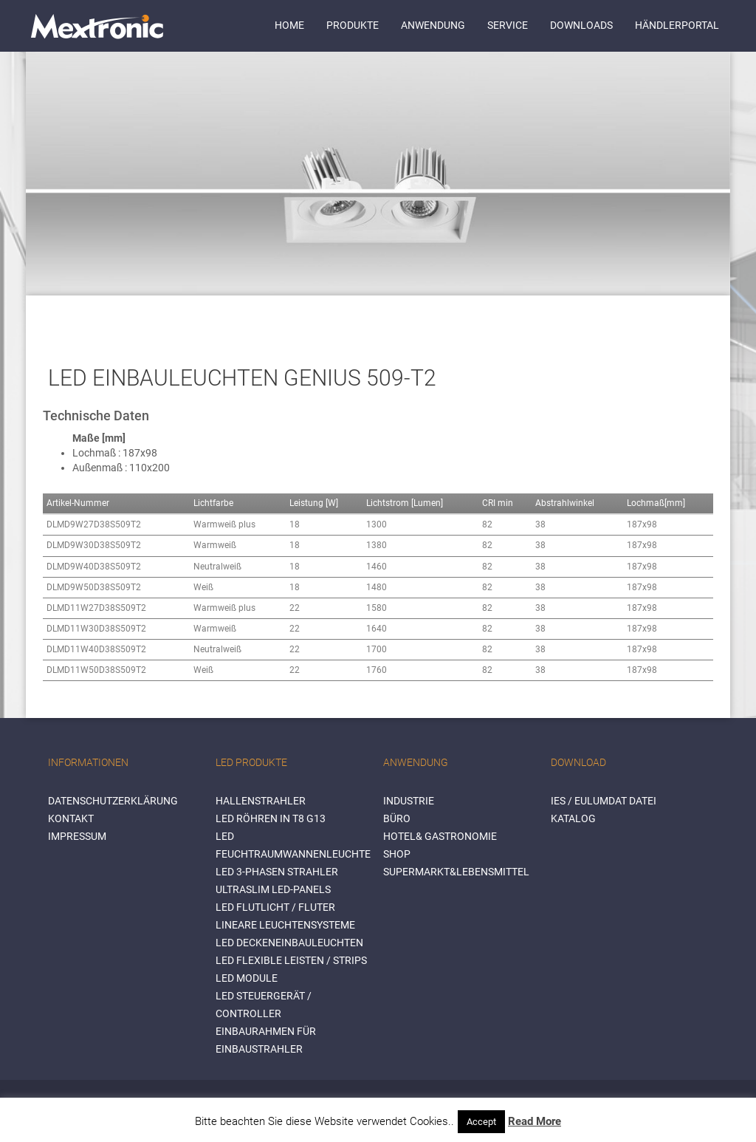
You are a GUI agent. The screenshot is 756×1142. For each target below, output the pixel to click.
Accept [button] (481, 1121)
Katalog (573, 818)
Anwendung (433, 25)
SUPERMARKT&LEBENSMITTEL (456, 872)
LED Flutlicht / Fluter (275, 907)
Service (507, 25)
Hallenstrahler (261, 801)
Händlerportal (677, 25)
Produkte (352, 25)
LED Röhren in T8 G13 (271, 818)
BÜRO (396, 818)
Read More (534, 1121)
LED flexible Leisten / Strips (291, 960)
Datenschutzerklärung (113, 801)
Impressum (77, 836)
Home (289, 25)
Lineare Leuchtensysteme (285, 925)
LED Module (247, 978)
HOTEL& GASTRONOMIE (440, 836)
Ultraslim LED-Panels (273, 889)
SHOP (396, 854)
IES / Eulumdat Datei (603, 801)
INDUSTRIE (408, 801)
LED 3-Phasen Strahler (277, 872)
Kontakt (71, 818)
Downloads (581, 25)
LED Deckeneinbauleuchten (289, 942)
